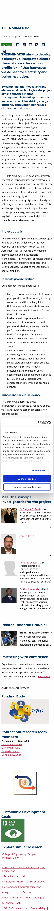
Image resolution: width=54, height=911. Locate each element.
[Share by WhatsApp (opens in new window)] (37, 45)
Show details (38, 470)
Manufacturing (33, 897)
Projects (16, 36)
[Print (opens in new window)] (4, 51)
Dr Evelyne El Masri (11, 744)
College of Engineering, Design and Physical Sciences (20, 856)
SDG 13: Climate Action (14, 908)
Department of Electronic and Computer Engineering (23, 869)
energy (6, 892)
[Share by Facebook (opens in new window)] (18, 45)
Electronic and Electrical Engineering (21, 887)
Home (4, 36)
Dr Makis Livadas (10, 751)
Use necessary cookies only (27, 487)
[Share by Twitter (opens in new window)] (24, 45)
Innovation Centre (12, 897)
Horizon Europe (22, 892)
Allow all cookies (27, 479)
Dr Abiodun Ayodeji (11, 754)
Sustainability (38, 908)
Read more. (44, 676)
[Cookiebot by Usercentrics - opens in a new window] (38, 422)
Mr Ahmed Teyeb (10, 747)
